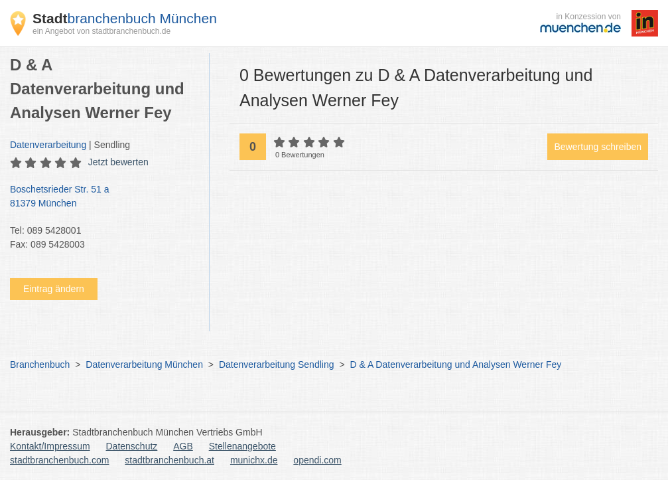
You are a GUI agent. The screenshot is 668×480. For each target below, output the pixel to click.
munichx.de (254, 460)
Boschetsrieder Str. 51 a (103, 197)
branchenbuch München (125, 18)
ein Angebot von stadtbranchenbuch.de (101, 31)
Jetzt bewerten (118, 162)
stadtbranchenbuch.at (169, 460)
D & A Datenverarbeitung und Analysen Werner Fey (455, 364)
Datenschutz (132, 446)
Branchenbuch (40, 364)
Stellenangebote (242, 446)
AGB (183, 446)
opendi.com (317, 460)
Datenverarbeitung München (144, 364)
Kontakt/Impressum (50, 446)
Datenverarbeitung (48, 144)
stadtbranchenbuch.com (59, 460)
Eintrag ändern (53, 288)
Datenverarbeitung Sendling (276, 364)
